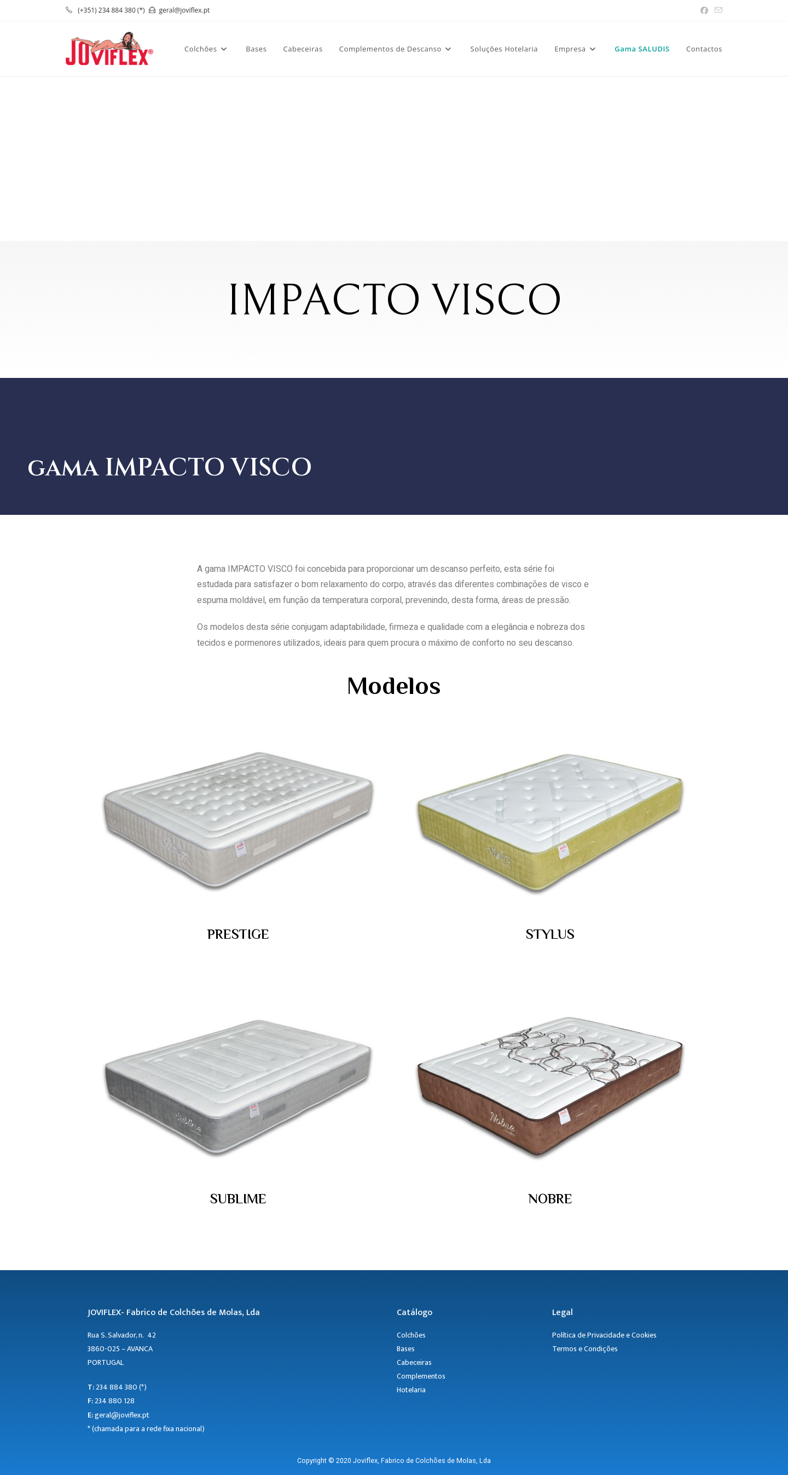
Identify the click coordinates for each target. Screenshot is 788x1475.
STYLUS (550, 935)
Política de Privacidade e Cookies (604, 1335)
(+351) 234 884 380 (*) (111, 10)
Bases (406, 1348)
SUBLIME (238, 1200)
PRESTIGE (238, 935)
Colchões (411, 1335)
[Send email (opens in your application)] (716, 10)
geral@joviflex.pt (184, 10)
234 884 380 (116, 1387)
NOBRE (550, 1200)
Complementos (421, 1376)
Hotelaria (412, 1390)
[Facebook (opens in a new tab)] (704, 10)
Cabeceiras (414, 1362)
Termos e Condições (585, 1348)
